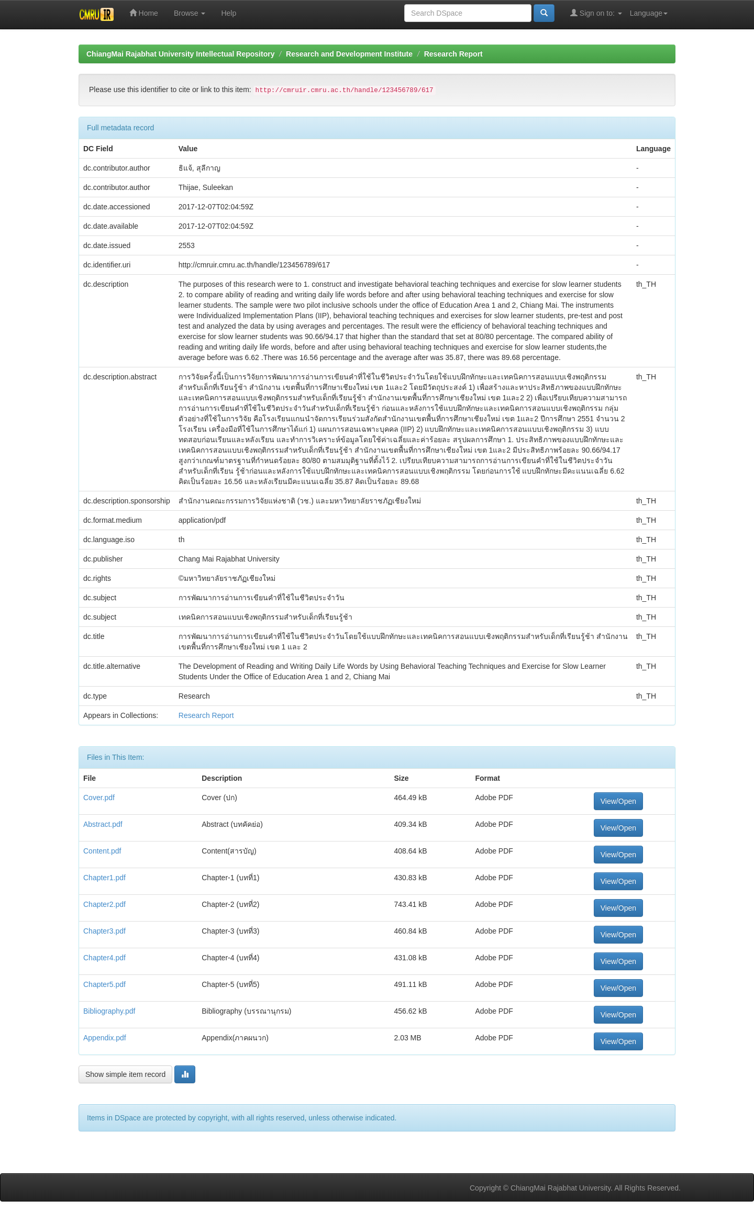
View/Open (618, 801)
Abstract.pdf (103, 824)
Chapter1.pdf (104, 877)
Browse (190, 13)
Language (649, 13)
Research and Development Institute (349, 54)
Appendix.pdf (104, 1038)
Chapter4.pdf (104, 957)
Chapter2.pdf (104, 904)
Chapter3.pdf (104, 931)
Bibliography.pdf (109, 1011)
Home (143, 12)
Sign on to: (596, 12)
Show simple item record (125, 1074)
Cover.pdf (99, 797)
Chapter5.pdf (104, 984)
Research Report (453, 54)
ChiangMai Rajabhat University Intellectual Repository (180, 54)
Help (228, 13)
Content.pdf (102, 851)
